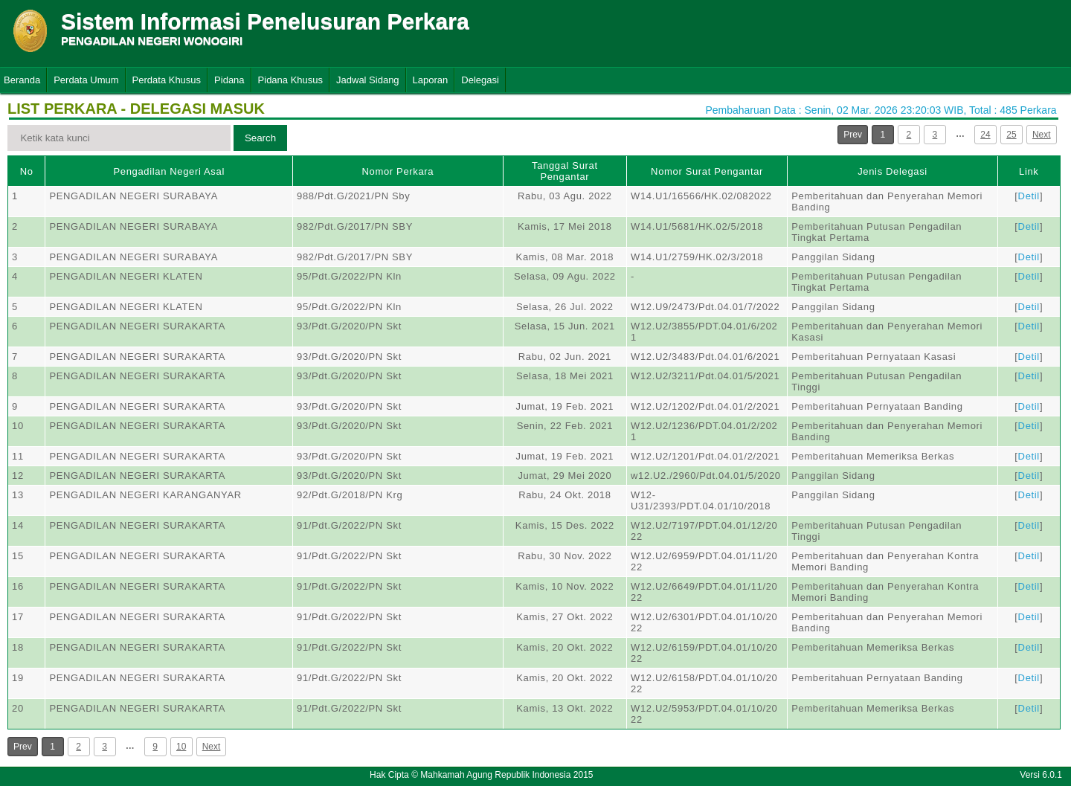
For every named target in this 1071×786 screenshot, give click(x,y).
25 (1011, 134)
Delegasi (480, 80)
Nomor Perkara (398, 171)
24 (985, 134)
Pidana (229, 80)
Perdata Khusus (167, 80)
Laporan (430, 80)
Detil (1029, 196)
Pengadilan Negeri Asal (168, 171)
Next (1041, 134)
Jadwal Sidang (367, 80)
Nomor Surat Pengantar (707, 171)
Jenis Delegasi (892, 171)
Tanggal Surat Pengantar (565, 171)
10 (181, 746)
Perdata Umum (86, 80)
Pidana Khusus (290, 80)
